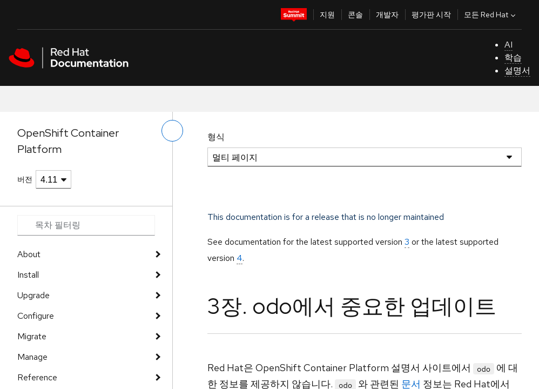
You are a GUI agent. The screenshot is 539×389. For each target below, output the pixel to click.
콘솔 (355, 14)
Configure (35, 315)
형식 (216, 137)
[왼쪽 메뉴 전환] (172, 131)
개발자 (387, 14)
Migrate (31, 336)
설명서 (517, 70)
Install (28, 274)
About (29, 254)
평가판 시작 (431, 14)
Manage (32, 357)
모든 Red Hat (491, 14)
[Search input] (86, 225)
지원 (327, 14)
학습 (513, 57)
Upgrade (33, 295)
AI (508, 44)
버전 (24, 179)
